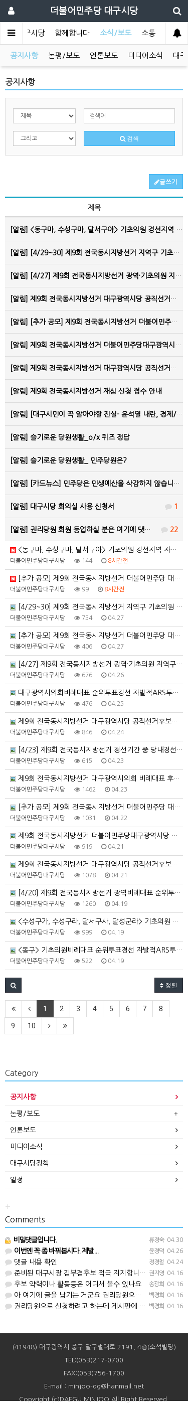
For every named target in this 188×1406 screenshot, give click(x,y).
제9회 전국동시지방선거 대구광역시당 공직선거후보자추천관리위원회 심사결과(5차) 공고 (96, 864)
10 (32, 1026)
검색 (129, 138)
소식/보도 (115, 33)
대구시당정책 (29, 1163)
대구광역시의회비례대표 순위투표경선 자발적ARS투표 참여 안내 (96, 692)
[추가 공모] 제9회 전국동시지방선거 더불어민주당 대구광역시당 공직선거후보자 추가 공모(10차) (96, 578)
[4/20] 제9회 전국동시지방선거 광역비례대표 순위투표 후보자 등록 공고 (96, 892)
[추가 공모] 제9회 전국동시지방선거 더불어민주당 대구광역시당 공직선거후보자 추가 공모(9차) (96, 635)
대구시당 (31, 33)
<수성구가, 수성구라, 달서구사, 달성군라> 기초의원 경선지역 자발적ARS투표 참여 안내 (96, 921)
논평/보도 (64, 55)
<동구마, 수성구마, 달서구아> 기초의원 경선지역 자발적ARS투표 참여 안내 (96, 549)
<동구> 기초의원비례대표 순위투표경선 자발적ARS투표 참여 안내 (96, 950)
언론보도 (104, 55)
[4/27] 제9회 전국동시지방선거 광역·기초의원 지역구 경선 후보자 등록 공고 (96, 664)
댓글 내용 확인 (31, 1262)
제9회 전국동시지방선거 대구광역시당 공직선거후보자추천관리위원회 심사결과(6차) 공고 (96, 721)
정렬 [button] (168, 985)
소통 (148, 33)
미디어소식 (145, 55)
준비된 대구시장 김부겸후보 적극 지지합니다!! (78, 1273)
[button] (13, 985)
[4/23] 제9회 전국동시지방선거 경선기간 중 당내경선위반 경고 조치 (96, 749)
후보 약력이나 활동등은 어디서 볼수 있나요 (73, 1284)
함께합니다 (72, 33)
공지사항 (24, 55)
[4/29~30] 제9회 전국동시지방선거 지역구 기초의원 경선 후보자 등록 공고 (96, 606)
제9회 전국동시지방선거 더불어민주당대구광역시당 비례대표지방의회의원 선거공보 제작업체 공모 (96, 835)
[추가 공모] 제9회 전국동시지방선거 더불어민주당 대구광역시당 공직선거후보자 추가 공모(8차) (96, 807)
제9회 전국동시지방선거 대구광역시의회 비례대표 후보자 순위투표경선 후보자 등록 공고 (96, 778)
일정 (16, 1179)
